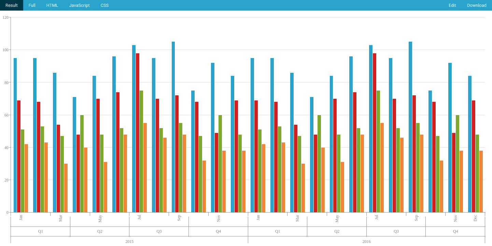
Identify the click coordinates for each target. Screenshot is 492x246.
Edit (452, 5)
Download (477, 5)
